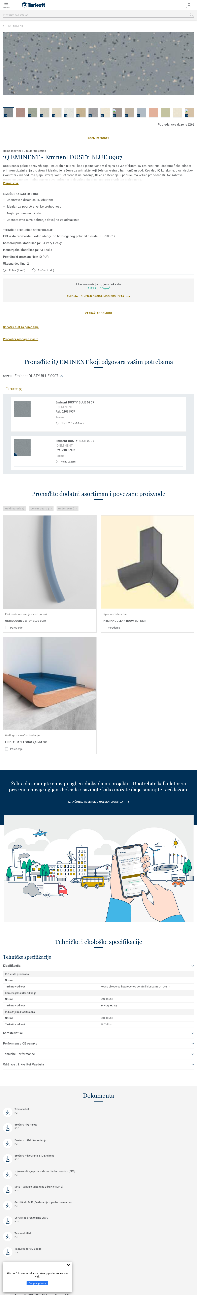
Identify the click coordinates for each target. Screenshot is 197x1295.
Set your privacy (37, 1283)
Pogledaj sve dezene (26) (176, 124)
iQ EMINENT (16, 25)
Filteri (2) (14, 389)
